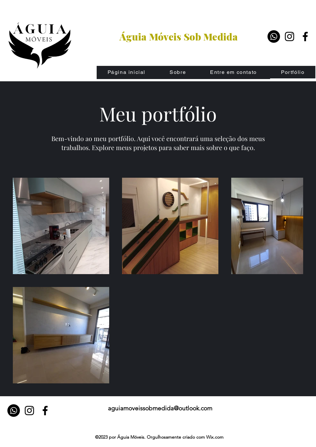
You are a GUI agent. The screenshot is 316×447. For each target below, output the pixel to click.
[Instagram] (289, 36)
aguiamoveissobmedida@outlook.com (160, 408)
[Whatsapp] (274, 36)
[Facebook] (305, 36)
